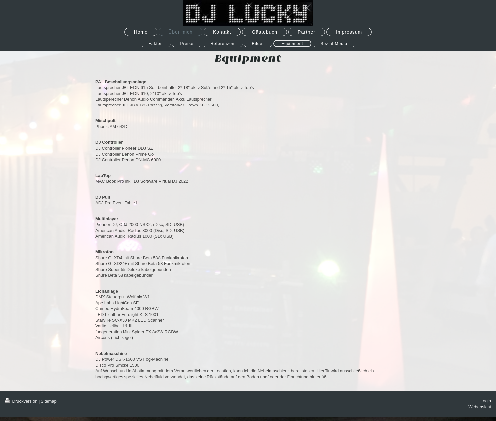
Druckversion (22, 401)
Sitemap (49, 401)
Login (485, 400)
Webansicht (479, 406)
